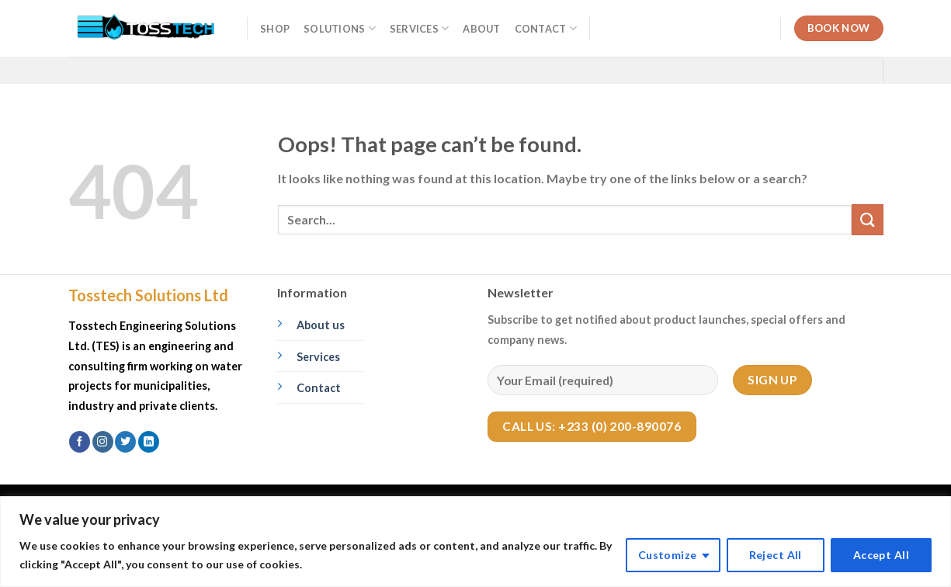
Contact (546, 28)
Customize (667, 554)
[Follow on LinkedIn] (148, 442)
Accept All (881, 554)
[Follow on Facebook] (79, 442)
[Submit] (867, 219)
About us (321, 325)
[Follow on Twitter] (125, 442)
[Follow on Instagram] (102, 442)
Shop (275, 29)
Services (419, 28)
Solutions (340, 28)
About (481, 29)
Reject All (775, 554)
